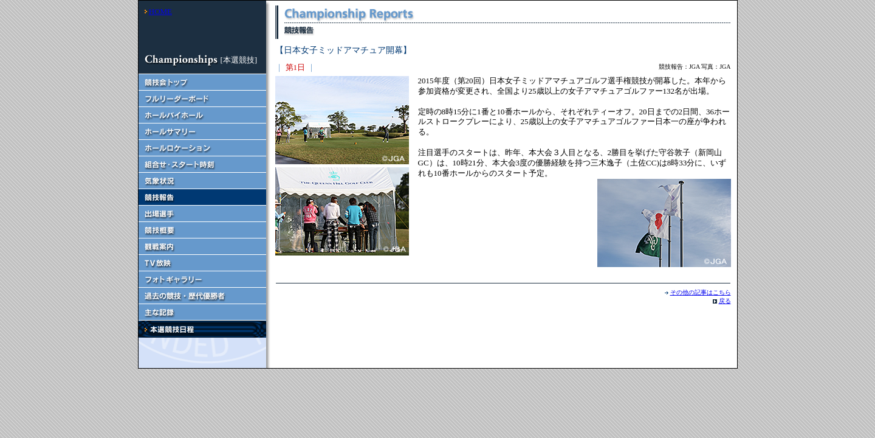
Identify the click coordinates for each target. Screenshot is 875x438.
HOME (160, 11)
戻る (725, 300)
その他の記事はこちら (700, 292)
